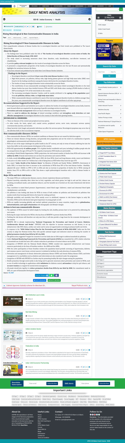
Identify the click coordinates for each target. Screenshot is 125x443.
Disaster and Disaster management (69, 402)
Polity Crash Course (105, 177)
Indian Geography (66, 404)
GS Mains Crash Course (106, 212)
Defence (92, 404)
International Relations (83, 396)
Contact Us (41, 435)
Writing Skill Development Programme (107, 237)
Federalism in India (32, 346)
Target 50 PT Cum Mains (106, 153)
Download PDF (8, 26)
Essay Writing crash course (107, 245)
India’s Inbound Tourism (105, 105)
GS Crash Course (104, 165)
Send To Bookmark (39, 280)
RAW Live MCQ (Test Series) (107, 197)
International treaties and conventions (48, 402)
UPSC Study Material (58, 6)
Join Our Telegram (42, 275)
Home (39, 415)
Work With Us (42, 429)
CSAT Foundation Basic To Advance (107, 157)
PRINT (39, 26)
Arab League (102, 25)
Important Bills (97, 399)
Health (56, 20)
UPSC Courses (34, 6)
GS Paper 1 (100, 256)
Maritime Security (103, 109)
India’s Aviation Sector (33, 329)
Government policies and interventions (31, 399)
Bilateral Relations (92, 402)
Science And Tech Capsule (107, 173)
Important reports (16, 404)
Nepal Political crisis (79, 285)
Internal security (33, 402)
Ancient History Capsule (106, 183)
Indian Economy (17, 37)
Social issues (15, 402)
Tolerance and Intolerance (29, 404)
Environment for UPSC (106, 194)
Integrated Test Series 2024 (107, 162)
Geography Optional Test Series (108, 241)
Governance (83, 399)
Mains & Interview (79, 6)
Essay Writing (103, 228)
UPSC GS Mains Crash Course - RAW (103, 441)
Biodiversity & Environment (98, 396)
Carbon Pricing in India (105, 117)
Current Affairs (45, 6)
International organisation (105, 270)
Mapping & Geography (106, 187)
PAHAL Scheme (110, 404)
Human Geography (69, 399)
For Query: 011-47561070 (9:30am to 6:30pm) (69, 415)
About (39, 417)
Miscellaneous (101, 277)
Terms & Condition (43, 437)
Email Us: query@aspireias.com (65, 419)
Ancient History (100, 404)
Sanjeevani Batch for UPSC (107, 204)
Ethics (89, 399)
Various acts (24, 402)
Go (109, 76)
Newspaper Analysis (105, 200)
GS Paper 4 (100, 267)
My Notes (49, 26)
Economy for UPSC (105, 190)
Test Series (90, 6)
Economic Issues (102, 274)
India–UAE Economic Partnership (37, 363)
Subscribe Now (52, 383)
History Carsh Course (105, 180)
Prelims (69, 6)
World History (103, 402)
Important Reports (33, 37)
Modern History (47, 399)
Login (110, 6)
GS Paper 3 (100, 263)
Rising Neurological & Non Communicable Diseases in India (30, 34)
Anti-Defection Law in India (35, 295)
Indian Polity (83, 402)
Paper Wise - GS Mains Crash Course (108, 217)
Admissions (41, 433)
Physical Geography (57, 399)
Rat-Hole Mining (31, 312)
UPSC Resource (100, 6)
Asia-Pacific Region (104, 113)
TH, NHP (11, 273)
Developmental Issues (53, 404)
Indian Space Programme (106, 131)
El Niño (100, 33)
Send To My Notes (54, 280)
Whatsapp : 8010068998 (62, 417)
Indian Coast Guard (104, 29)
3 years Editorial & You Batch (108, 224)
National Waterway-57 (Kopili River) (109, 121)
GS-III (9, 37)
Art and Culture (106, 399)
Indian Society (15, 399)
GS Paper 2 (100, 260)
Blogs (39, 431)
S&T (77, 399)
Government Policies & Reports (80, 404)
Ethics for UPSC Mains (106, 221)
